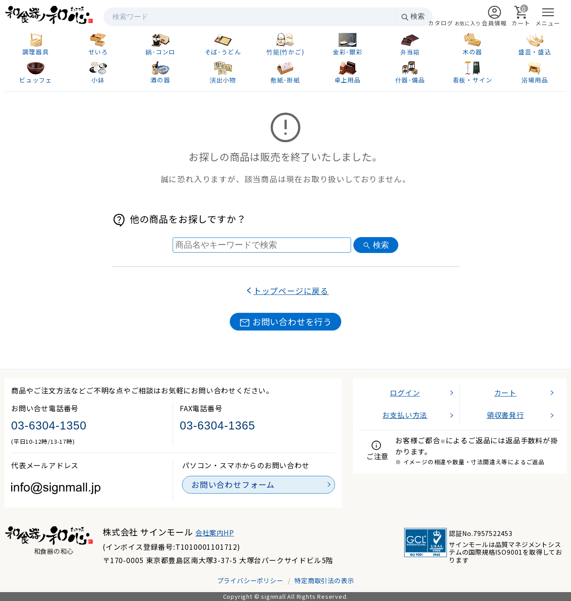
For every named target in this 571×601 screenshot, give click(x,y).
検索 (413, 16)
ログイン (405, 392)
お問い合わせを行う (285, 321)
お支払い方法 (404, 414)
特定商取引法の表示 (324, 580)
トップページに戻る (291, 290)
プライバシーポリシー (250, 580)
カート (505, 392)
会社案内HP (214, 532)
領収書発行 (505, 414)
